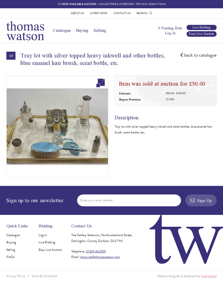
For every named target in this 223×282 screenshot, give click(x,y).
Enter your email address (96, 200)
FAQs (10, 256)
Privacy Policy (15, 275)
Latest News (98, 13)
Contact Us (122, 13)
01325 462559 (96, 251)
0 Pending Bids (170, 28)
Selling (100, 30)
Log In (170, 33)
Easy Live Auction (201, 34)
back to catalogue (198, 55)
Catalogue (62, 30)
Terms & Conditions (44, 275)
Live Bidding (201, 27)
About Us (77, 13)
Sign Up (201, 200)
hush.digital (209, 275)
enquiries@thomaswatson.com (100, 256)
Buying (82, 30)
